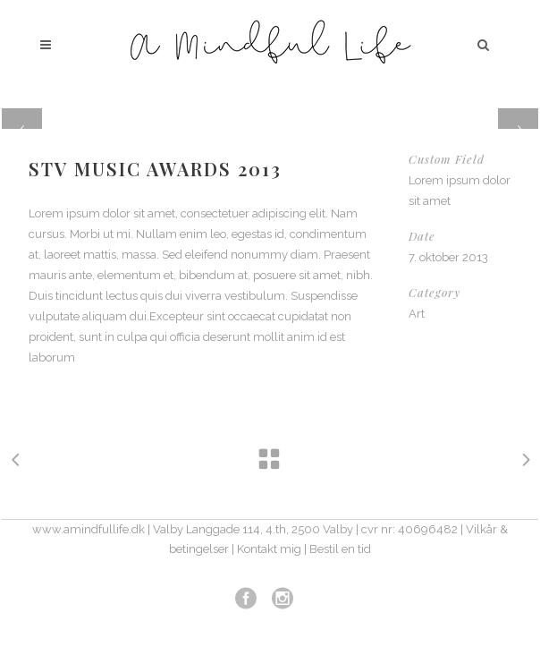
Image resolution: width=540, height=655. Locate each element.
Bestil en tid (340, 549)
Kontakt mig (269, 549)
